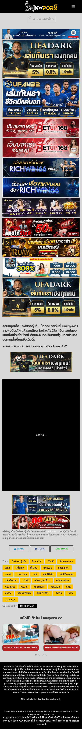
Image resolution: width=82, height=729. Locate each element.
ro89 (59, 593)
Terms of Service (61, 711)
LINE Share (61, 548)
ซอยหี (8, 574)
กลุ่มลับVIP (39, 587)
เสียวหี (50, 561)
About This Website (14, 711)
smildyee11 (43, 593)
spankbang (24, 593)
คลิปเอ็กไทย (11, 580)
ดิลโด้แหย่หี (63, 568)
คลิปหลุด (55, 346)
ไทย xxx (36, 561)
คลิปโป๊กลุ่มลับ (66, 574)
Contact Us (48, 714)
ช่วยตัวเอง (22, 574)
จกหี (35, 574)
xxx (68, 587)
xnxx (8, 593)
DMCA (30, 711)
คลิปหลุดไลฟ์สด (42, 580)
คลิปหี (25, 580)
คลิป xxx (10, 587)
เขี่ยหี (7, 568)
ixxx (70, 593)
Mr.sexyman (27, 606)
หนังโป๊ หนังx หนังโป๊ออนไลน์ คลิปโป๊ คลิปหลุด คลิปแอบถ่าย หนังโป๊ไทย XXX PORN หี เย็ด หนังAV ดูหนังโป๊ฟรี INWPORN (41, 719)
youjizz (55, 587)
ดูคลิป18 (47, 568)
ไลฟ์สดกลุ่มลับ (19, 561)
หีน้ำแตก (20, 568)
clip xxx (10, 599)
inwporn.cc (9, 666)
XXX (48, 346)
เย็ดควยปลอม (66, 561)
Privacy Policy (43, 711)
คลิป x (24, 587)
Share (19, 548)
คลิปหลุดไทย (62, 580)
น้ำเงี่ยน (33, 568)
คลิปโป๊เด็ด (48, 574)
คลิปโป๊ (64, 346)
